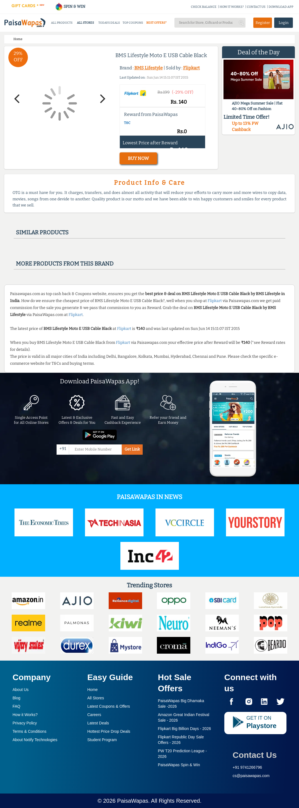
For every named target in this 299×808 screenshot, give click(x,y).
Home (92, 689)
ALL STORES (85, 23)
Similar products (42, 232)
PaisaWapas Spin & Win (179, 765)
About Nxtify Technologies (35, 740)
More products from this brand (64, 263)
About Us (21, 689)
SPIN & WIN (70, 6)
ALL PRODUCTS (61, 23)
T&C (127, 123)
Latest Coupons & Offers (108, 706)
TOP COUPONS (133, 23)
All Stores (95, 698)
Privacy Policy (25, 723)
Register (263, 22)
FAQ (16, 706)
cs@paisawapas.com (251, 775)
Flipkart (191, 67)
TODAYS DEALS (109, 23)
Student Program (102, 740)
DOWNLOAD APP (281, 7)
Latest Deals (98, 723)
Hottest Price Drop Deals (108, 731)
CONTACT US (256, 7)
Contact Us (255, 755)
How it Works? (25, 714)
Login (284, 22)
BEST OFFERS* (156, 23)
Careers (94, 714)
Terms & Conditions (29, 731)
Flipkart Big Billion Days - (184, 728)
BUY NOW (138, 158)
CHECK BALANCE (204, 7)
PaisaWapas (132, 801)
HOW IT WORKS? (232, 7)
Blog (16, 698)
